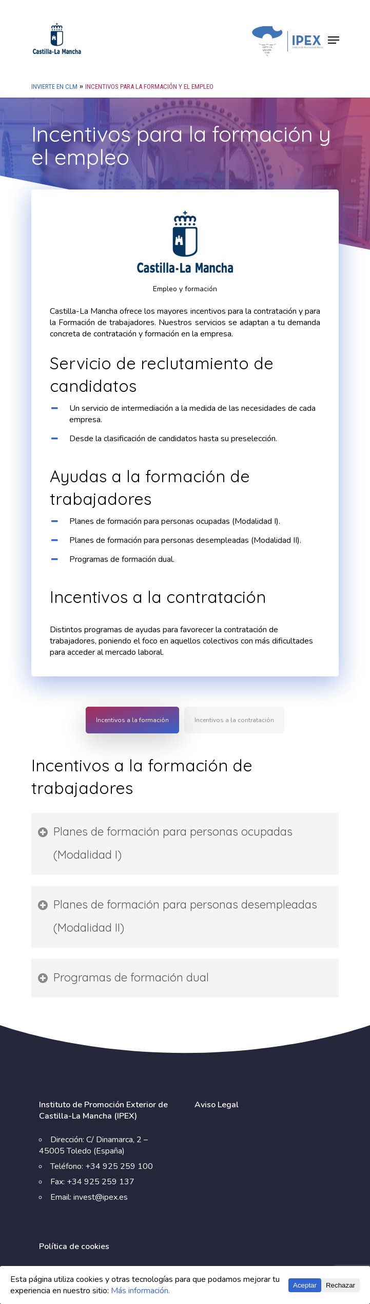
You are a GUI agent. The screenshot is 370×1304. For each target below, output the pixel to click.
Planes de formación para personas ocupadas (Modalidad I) (165, 843)
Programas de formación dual (123, 977)
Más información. (140, 1290)
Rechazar (340, 1285)
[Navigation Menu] (333, 40)
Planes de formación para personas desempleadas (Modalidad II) (177, 916)
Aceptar (305, 1285)
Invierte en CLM (54, 86)
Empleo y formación (185, 289)
